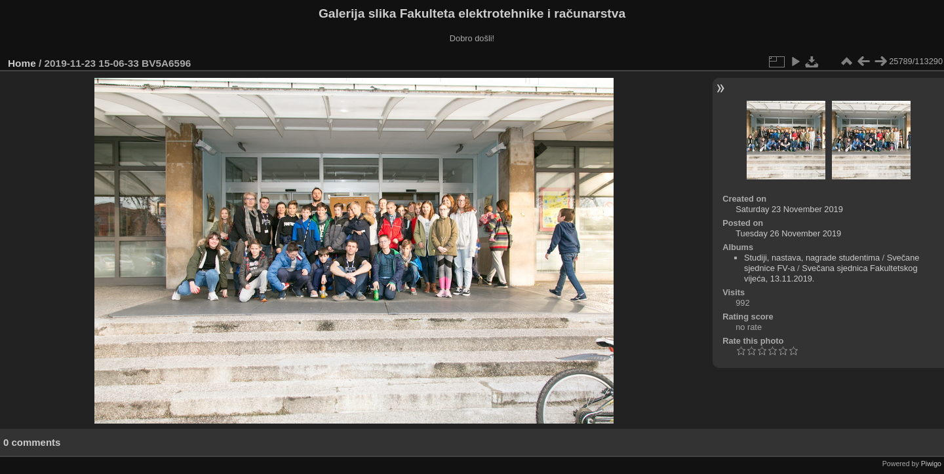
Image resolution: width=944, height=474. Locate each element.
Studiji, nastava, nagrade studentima (812, 258)
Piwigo (931, 463)
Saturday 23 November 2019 (789, 209)
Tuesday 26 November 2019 (788, 233)
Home (22, 63)
